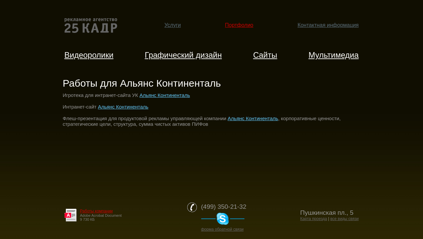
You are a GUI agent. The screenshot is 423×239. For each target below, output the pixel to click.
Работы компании (96, 211)
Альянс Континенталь (164, 95)
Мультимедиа (334, 54)
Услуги (173, 25)
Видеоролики (89, 54)
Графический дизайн (183, 54)
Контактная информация (328, 25)
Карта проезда (313, 218)
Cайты (265, 54)
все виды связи (344, 218)
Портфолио (239, 25)
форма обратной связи (222, 229)
